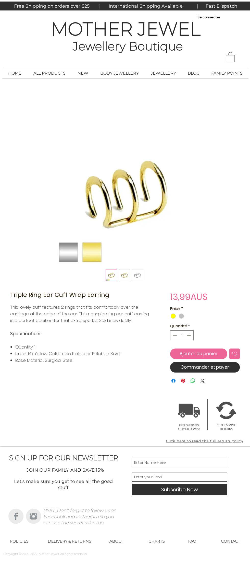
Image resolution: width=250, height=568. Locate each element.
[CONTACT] (230, 541)
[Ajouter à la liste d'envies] (234, 354)
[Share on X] (202, 381)
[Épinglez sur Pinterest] (183, 381)
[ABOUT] (116, 541)
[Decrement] (174, 335)
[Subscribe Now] (179, 489)
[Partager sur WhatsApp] (193, 381)
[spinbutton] (182, 335)
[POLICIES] (19, 541)
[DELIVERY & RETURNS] (69, 541)
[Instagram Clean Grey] (33, 516)
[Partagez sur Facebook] (173, 381)
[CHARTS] (156, 541)
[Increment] (189, 335)
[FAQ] (192, 541)
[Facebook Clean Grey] (15, 516)
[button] (230, 56)
